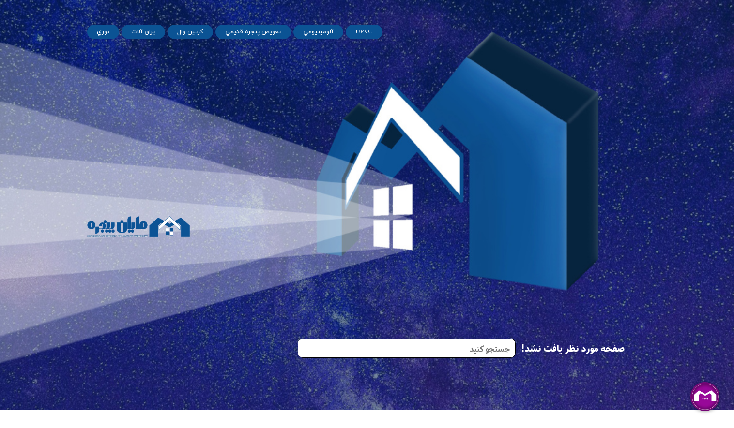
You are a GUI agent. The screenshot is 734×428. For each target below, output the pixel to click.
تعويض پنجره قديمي (253, 32)
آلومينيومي (318, 32)
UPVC (364, 32)
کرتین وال (190, 32)
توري (103, 32)
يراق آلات (143, 32)
